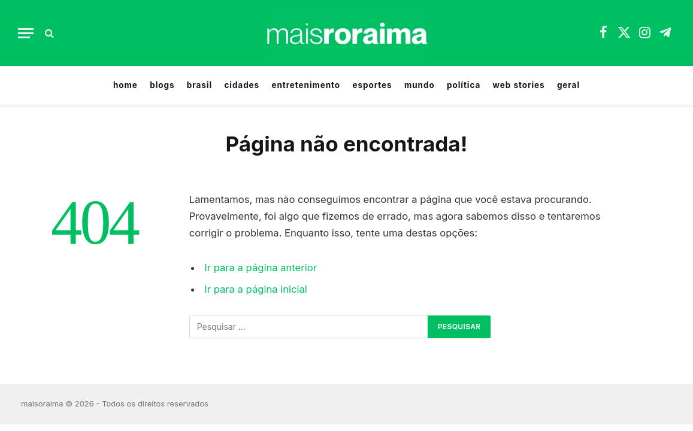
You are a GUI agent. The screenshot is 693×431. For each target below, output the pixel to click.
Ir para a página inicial (255, 289)
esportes (372, 85)
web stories (519, 85)
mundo (419, 85)
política (463, 85)
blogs (162, 85)
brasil (199, 85)
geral (568, 85)
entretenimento (305, 85)
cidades (241, 85)
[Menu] (26, 33)
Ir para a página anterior (260, 268)
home (125, 85)
